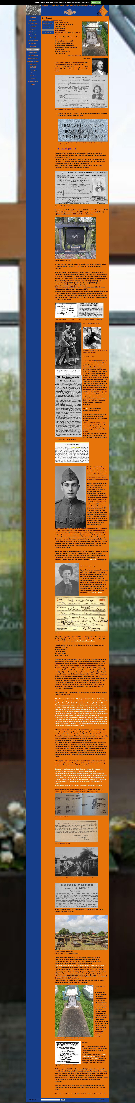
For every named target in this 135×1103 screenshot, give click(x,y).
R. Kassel (47, 27)
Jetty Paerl (92, 559)
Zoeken (62, 1099)
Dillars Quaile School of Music (85, 641)
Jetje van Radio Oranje (94, 592)
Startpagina (33, 17)
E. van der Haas (47, 25)
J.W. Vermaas (48, 32)
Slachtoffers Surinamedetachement (48, 22)
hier (87, 408)
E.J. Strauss (48, 30)
